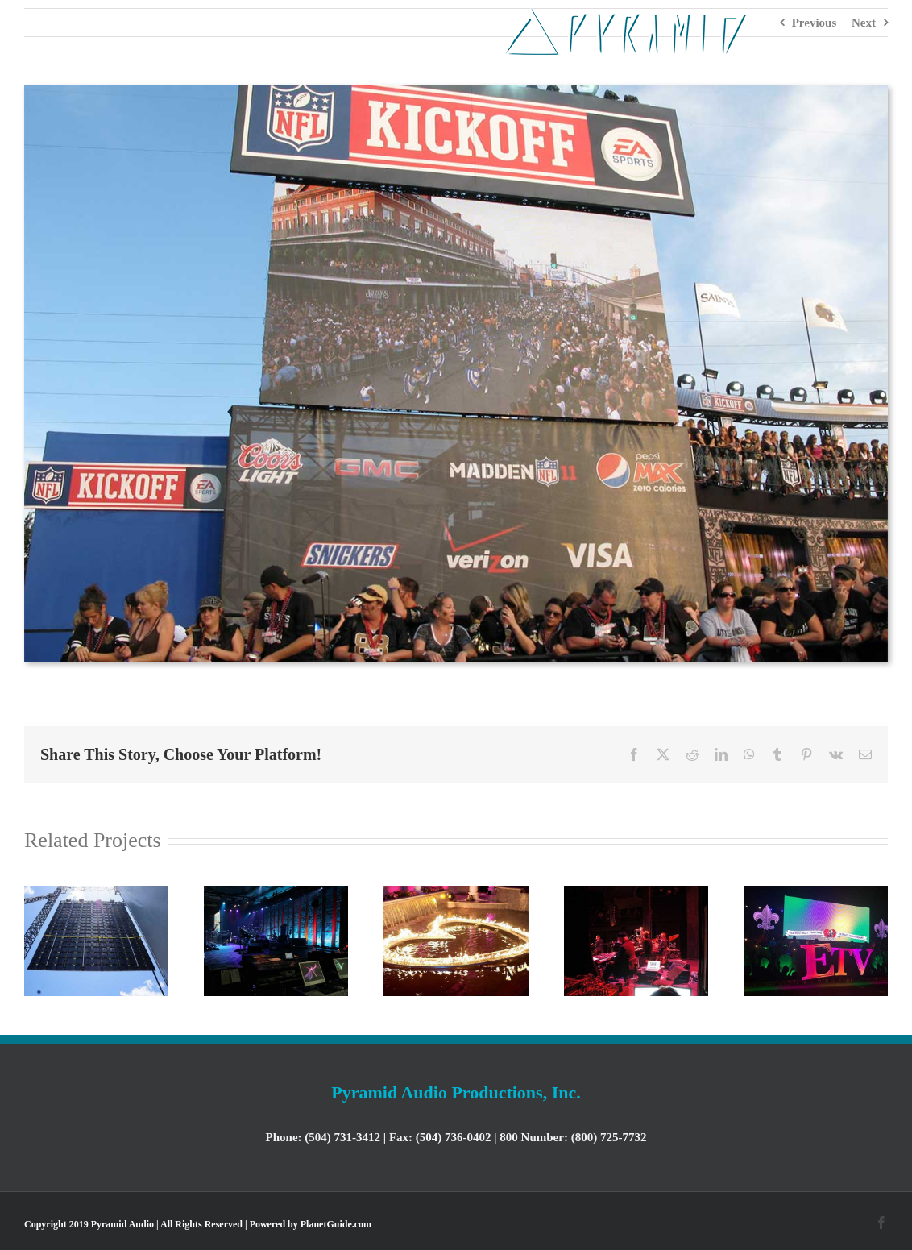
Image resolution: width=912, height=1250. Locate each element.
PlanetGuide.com (336, 1224)
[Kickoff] (456, 91)
